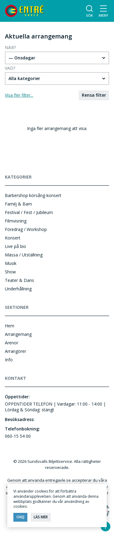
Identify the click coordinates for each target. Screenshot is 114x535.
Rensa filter (94, 95)
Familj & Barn (18, 204)
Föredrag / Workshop (26, 229)
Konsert (12, 238)
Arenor (11, 343)
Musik (10, 263)
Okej (20, 517)
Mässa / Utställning (24, 255)
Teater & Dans (19, 280)
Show (10, 272)
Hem (9, 326)
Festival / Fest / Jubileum (29, 212)
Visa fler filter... (19, 95)
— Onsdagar (22, 58)
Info (9, 360)
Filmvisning (15, 221)
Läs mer (41, 517)
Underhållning (18, 289)
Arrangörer (15, 351)
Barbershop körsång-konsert (33, 195)
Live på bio (15, 246)
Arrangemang (18, 334)
